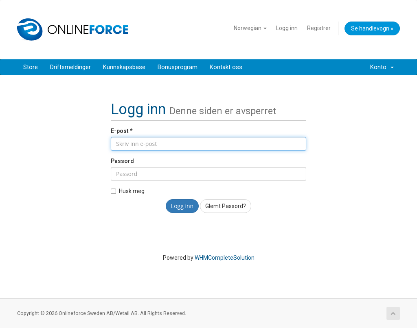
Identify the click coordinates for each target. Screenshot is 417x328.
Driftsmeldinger (70, 67)
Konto (382, 67)
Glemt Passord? (225, 206)
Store (30, 67)
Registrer (319, 28)
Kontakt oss (226, 67)
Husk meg (128, 191)
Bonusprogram (178, 67)
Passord (122, 161)
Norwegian (250, 28)
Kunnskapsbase (124, 67)
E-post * (121, 131)
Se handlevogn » (372, 28)
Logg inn (287, 28)
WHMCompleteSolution (225, 257)
